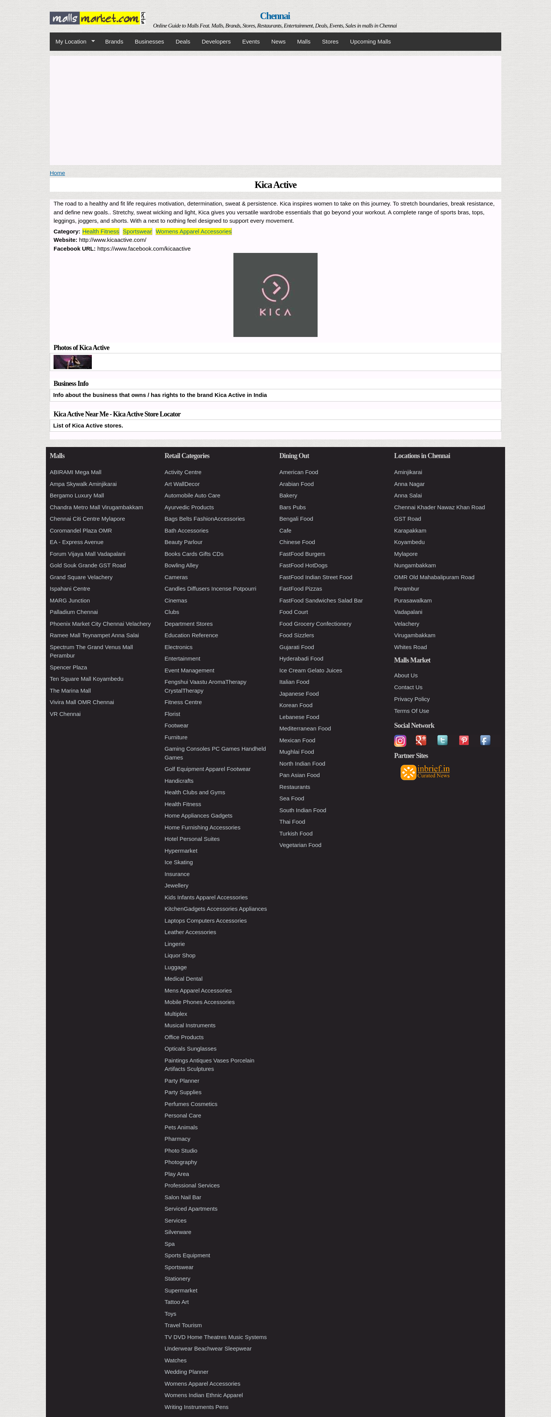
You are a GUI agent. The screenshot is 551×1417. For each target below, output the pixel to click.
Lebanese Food (299, 717)
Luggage (176, 967)
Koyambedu (409, 542)
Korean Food (296, 705)
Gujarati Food (296, 647)
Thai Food (292, 821)
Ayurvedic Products (189, 507)
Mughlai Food (296, 751)
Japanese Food (299, 693)
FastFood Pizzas (300, 588)
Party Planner (182, 1080)
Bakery (288, 495)
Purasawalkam (413, 600)
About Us (406, 675)
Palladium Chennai (74, 612)
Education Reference (191, 635)
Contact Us (408, 687)
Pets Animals (181, 1127)
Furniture (176, 737)
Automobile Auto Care (192, 495)
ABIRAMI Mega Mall (75, 472)
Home (57, 173)
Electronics (178, 647)
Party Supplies (183, 1092)
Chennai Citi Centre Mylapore (87, 518)
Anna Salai (408, 495)
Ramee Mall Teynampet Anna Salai (94, 635)
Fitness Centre (183, 702)
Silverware (178, 1232)
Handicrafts (179, 780)
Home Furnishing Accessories (202, 827)
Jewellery (177, 885)
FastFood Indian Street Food (315, 577)
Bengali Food (296, 518)
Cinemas (176, 600)
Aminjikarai (408, 472)
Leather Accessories (190, 932)
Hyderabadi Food (301, 658)
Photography (181, 1162)
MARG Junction (70, 600)
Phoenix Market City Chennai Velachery (100, 623)
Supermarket (181, 1290)
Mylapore (406, 554)
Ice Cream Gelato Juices (310, 670)
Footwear (177, 725)
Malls (303, 41)
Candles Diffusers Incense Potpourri (210, 588)
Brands (114, 41)
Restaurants (294, 787)
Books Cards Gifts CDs (194, 554)
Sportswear (137, 231)
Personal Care (183, 1115)
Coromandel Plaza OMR (81, 530)
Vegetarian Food (300, 845)
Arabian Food (296, 484)
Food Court (293, 612)
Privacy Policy (412, 699)
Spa (170, 1243)
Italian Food (294, 682)
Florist (172, 714)
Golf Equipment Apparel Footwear (208, 769)
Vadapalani (408, 612)
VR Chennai (65, 714)
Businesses (149, 41)
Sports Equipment (187, 1255)
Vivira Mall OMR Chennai (82, 702)
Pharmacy (178, 1138)
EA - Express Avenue (77, 542)
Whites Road (410, 647)
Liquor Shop (180, 955)
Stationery (178, 1278)
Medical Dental (183, 978)
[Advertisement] (275, 109)
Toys (170, 1313)
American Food (298, 472)
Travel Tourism (183, 1325)
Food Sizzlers (296, 635)
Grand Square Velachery (81, 577)
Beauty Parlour (183, 542)
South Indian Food (302, 810)
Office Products (184, 1037)
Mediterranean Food (305, 728)
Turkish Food (296, 833)
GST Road (407, 518)
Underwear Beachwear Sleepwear (208, 1348)
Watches (176, 1360)
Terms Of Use (411, 711)
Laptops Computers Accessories (206, 920)
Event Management (189, 670)
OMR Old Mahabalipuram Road (434, 577)
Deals (183, 41)
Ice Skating (179, 862)
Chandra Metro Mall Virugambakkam (96, 507)
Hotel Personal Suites (192, 839)
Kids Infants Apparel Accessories (206, 897)
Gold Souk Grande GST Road (88, 565)
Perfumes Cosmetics (191, 1104)
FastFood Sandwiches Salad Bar (321, 600)
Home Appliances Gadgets (199, 815)
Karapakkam (410, 530)
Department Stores (189, 623)
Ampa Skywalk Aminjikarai (83, 484)
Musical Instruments (190, 1025)
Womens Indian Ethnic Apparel (204, 1395)
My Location (72, 41)
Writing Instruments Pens (196, 1407)
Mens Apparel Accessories (198, 990)
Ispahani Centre (70, 588)
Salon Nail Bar (183, 1197)
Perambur (406, 588)
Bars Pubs (292, 507)
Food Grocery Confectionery (315, 623)
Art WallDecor (182, 484)
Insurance (177, 874)
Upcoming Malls (370, 41)
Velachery (406, 623)
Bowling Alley (181, 565)
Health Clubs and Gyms (195, 792)
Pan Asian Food (299, 775)
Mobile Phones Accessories (200, 1002)
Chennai (275, 16)
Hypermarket (181, 850)
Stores (330, 41)
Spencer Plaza (68, 667)
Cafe (285, 530)
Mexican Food (297, 740)
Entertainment (182, 658)
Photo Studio (181, 1150)
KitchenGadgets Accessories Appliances (216, 908)
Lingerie (175, 944)
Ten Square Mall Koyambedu (87, 678)
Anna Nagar (409, 484)
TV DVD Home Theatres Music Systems (216, 1337)
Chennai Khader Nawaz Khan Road (439, 507)
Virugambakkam (414, 635)
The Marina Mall (70, 690)
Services (176, 1220)
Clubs (172, 612)
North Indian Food (302, 763)
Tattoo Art (177, 1302)
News (278, 41)
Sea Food (291, 798)
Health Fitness (100, 231)
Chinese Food (297, 542)
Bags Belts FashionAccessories (205, 518)
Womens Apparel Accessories (193, 231)
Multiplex (176, 1014)
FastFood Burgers (302, 554)
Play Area (177, 1174)
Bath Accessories (187, 530)
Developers (216, 41)
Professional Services (192, 1185)
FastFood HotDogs (303, 565)
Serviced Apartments (191, 1208)
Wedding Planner (187, 1371)
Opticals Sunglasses (191, 1048)
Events (251, 41)
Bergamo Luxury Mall (77, 495)
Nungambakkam (415, 565)
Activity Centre (183, 472)
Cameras (176, 577)
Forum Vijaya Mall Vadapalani (88, 554)
